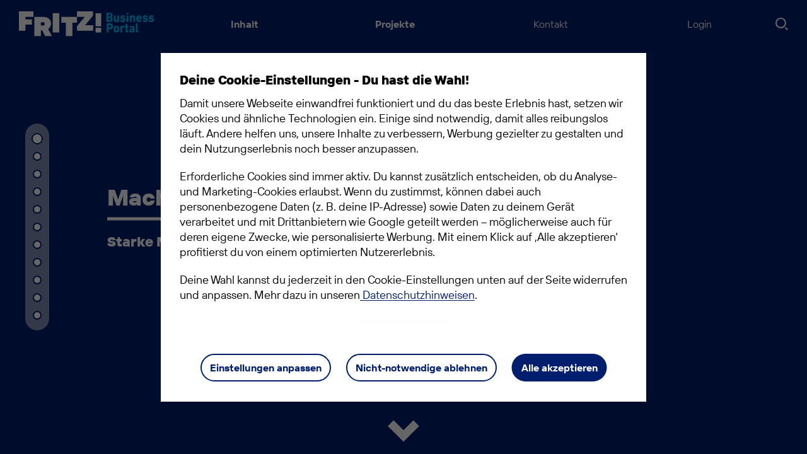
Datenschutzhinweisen (417, 295)
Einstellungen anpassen (266, 367)
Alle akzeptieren (559, 367)
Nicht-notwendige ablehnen (421, 367)
